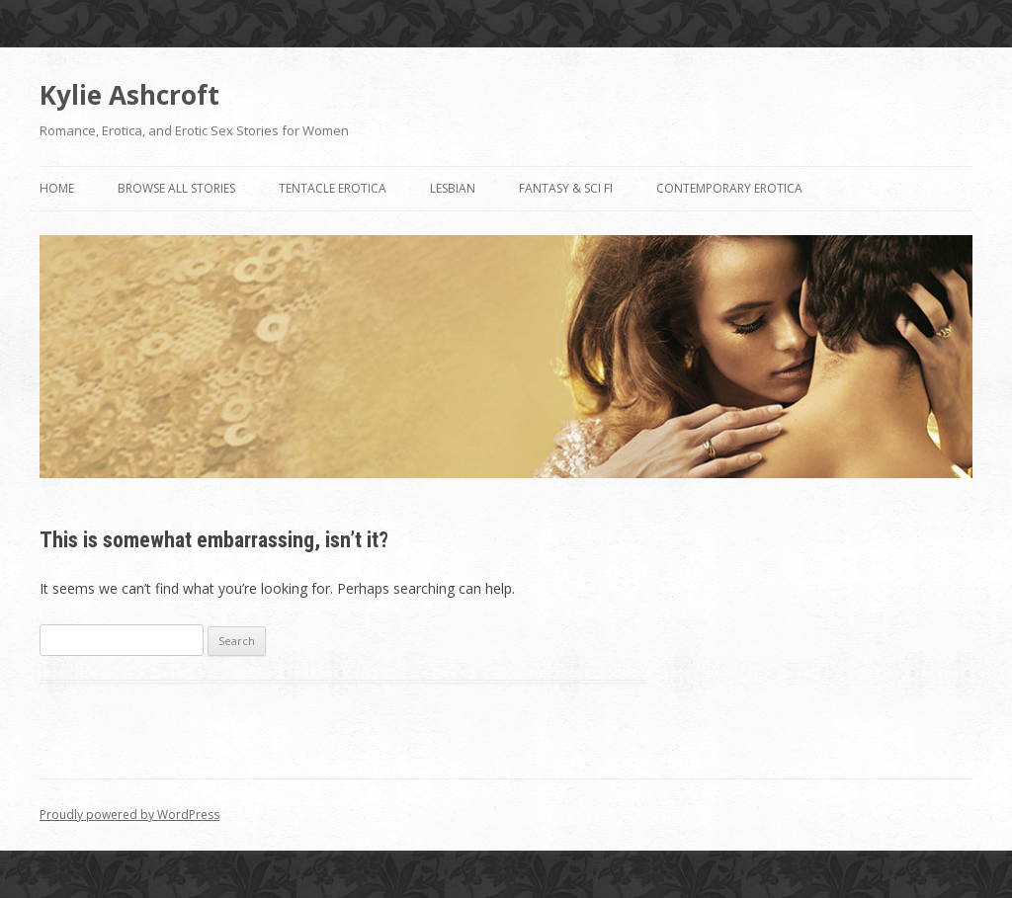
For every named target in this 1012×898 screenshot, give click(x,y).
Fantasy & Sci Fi (566, 188)
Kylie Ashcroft (129, 95)
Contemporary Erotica (729, 188)
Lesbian (452, 188)
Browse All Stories (176, 188)
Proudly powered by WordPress (129, 814)
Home (57, 188)
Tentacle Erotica (332, 188)
